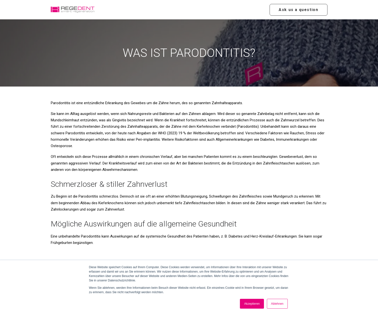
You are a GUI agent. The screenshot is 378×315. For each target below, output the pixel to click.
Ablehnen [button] (277, 303)
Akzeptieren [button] (252, 303)
